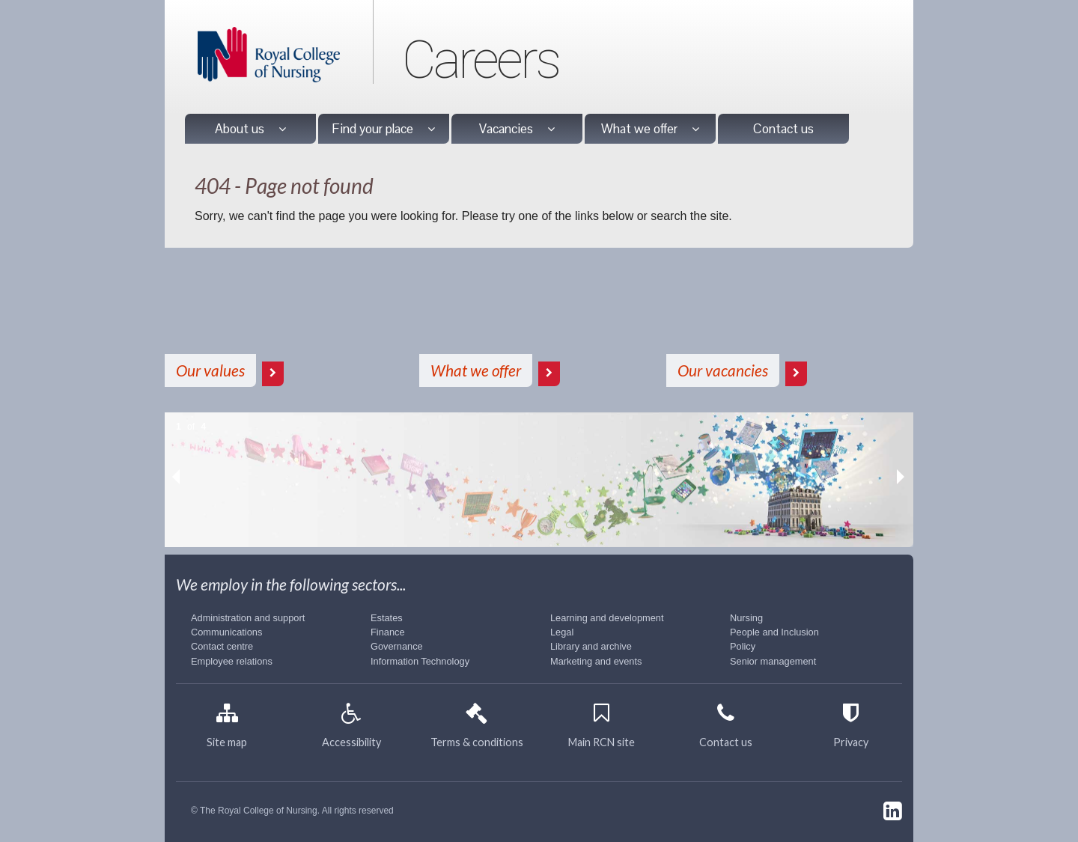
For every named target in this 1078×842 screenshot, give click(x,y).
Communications (226, 632)
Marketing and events (596, 661)
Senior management (773, 661)
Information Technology (420, 661)
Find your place (383, 129)
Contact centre (222, 646)
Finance (388, 632)
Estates (387, 617)
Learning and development (607, 617)
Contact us (783, 128)
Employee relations (231, 661)
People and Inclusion (774, 632)
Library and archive (591, 646)
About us (250, 129)
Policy (742, 646)
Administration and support (248, 617)
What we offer (650, 129)
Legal (561, 632)
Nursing (746, 617)
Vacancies (517, 129)
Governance (397, 646)
